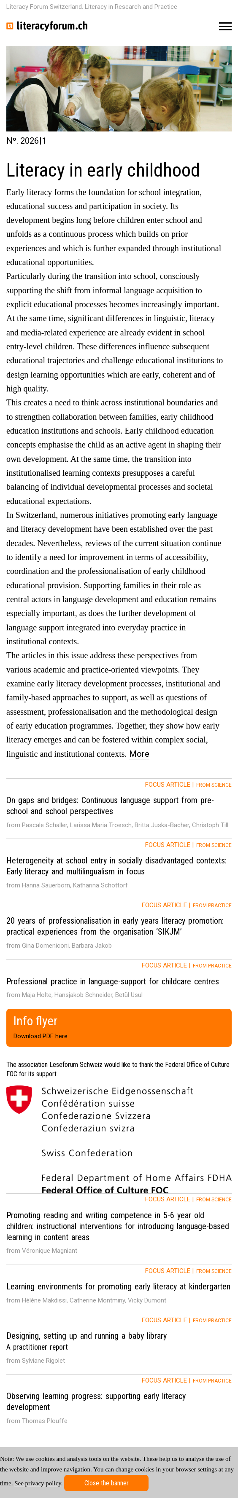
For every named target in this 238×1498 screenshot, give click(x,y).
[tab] (119, 809)
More (139, 754)
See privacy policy (37, 1483)
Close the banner (106, 1483)
